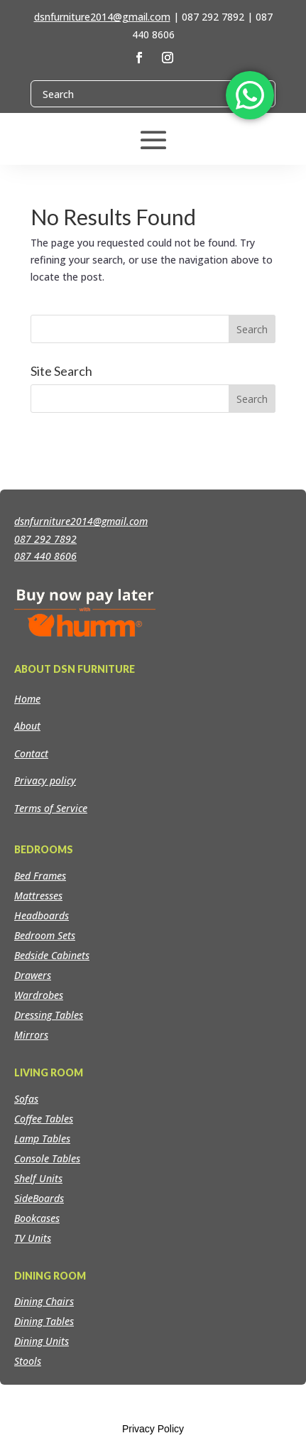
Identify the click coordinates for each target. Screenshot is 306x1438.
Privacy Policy (153, 1428)
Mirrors (31, 1035)
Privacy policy (45, 780)
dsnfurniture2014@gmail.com (102, 16)
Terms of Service (50, 808)
